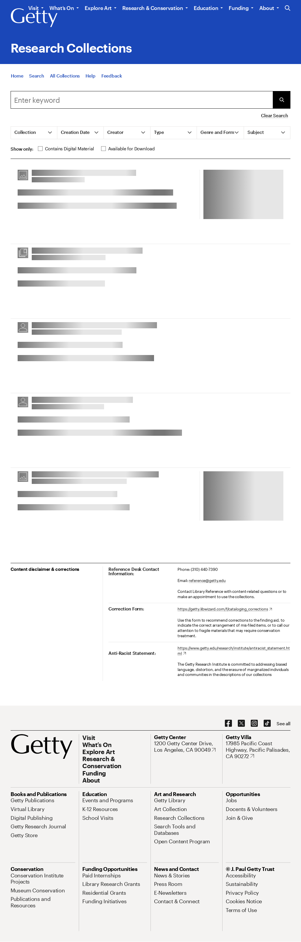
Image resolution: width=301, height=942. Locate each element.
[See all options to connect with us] (283, 723)
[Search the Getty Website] (287, 8)
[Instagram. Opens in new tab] (254, 723)
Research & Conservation (152, 8)
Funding (238, 8)
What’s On (61, 8)
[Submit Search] (281, 100)
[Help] (90, 79)
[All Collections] (65, 79)
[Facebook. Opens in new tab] (228, 723)
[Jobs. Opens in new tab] (231, 800)
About (266, 8)
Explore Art (98, 8)
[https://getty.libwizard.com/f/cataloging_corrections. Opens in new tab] (225, 609)
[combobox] (142, 100)
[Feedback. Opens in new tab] (111, 79)
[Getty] (34, 18)
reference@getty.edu (207, 580)
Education (206, 8)
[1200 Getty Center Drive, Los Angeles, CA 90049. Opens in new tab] (186, 746)
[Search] (36, 79)
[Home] (17, 79)
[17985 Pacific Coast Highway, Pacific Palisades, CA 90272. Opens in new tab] (258, 749)
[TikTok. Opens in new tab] (267, 723)
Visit (33, 8)
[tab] (34, 133)
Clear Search (274, 115)
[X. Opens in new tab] (241, 723)
